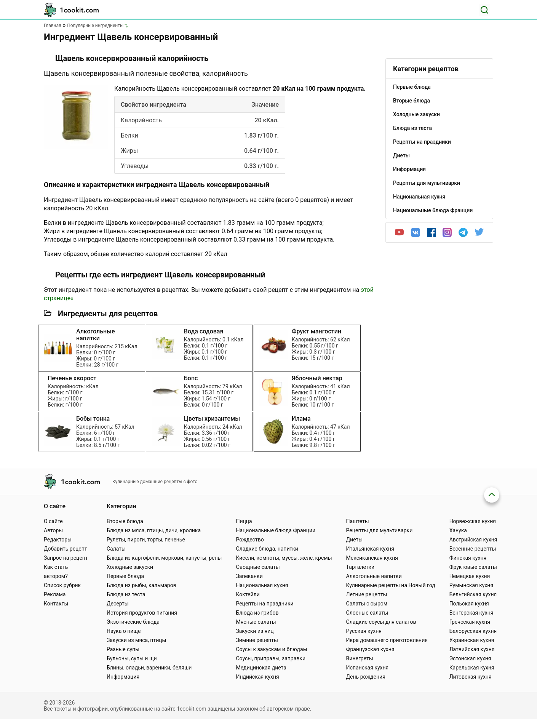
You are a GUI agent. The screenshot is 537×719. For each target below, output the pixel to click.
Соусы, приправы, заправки (270, 658)
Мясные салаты (256, 622)
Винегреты (359, 658)
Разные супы (123, 649)
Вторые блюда (125, 521)
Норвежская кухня (472, 521)
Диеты (354, 539)
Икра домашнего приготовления (387, 640)
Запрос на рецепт (66, 558)
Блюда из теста (126, 594)
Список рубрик (62, 585)
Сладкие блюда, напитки (267, 549)
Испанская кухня (367, 668)
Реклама (55, 594)
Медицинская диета (261, 668)
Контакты (56, 604)
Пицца (244, 521)
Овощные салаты (258, 567)
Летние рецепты (366, 594)
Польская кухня (469, 604)
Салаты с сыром (367, 604)
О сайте (53, 521)
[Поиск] (484, 10)
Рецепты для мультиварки (379, 530)
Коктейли (247, 594)
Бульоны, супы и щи (132, 658)
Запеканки (249, 576)
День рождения (365, 677)
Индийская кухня (257, 677)
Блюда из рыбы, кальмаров (141, 585)
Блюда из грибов (257, 613)
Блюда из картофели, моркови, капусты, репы (164, 558)
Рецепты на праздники (264, 604)
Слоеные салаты (367, 613)
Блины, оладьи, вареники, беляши (149, 668)
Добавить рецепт (65, 549)
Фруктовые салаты (473, 567)
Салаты (116, 549)
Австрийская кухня (473, 539)
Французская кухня (370, 649)
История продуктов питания (142, 613)
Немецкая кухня (469, 576)
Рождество (250, 539)
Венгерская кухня (471, 613)
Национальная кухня (262, 585)
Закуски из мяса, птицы (136, 640)
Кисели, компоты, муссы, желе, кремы (284, 558)
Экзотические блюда (133, 622)
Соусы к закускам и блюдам (271, 649)
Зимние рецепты (257, 640)
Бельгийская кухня (473, 594)
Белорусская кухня (473, 631)
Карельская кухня (471, 668)
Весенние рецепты (472, 549)
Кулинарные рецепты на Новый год (390, 585)
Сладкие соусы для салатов (381, 622)
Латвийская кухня (472, 649)
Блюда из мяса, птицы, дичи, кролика (154, 530)
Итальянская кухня (370, 549)
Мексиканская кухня (372, 558)
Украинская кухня (471, 640)
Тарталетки (360, 567)
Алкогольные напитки (374, 576)
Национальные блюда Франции (275, 530)
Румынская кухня (471, 585)
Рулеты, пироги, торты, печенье (146, 539)
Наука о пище (124, 631)
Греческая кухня (469, 622)
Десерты (118, 604)
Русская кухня (364, 631)
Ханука (458, 530)
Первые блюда (125, 576)
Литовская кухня (470, 677)
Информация (123, 677)
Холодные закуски (130, 567)
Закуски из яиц (254, 631)
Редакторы (58, 539)
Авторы (53, 530)
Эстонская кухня (470, 658)
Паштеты (357, 521)
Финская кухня (468, 558)
